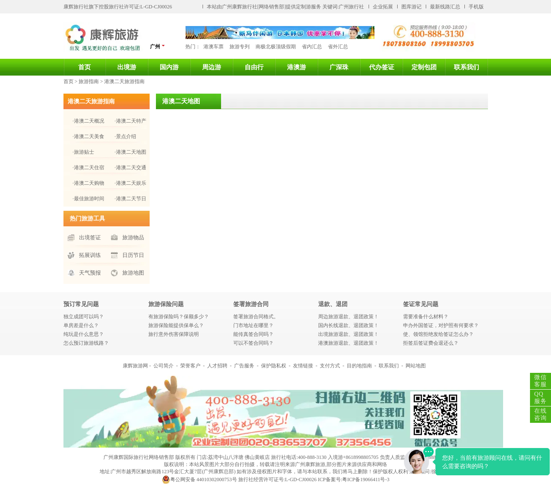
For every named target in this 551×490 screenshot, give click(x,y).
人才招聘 (217, 366)
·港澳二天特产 (130, 121)
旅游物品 (133, 237)
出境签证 (90, 237)
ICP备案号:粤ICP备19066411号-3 (353, 479)
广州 (157, 46)
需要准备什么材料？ (425, 317)
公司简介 (163, 366)
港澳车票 (213, 47)
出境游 (126, 67)
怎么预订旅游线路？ (86, 343)
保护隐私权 (273, 366)
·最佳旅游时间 (88, 199)
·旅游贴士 (83, 152)
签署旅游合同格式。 (256, 317)
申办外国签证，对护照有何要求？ (441, 325)
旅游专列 (239, 47)
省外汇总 (338, 47)
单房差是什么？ (81, 325)
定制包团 (424, 67)
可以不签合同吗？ (253, 343)
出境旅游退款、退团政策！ (348, 334)
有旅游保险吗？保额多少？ (178, 317)
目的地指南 (359, 366)
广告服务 (244, 366)
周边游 (211, 67)
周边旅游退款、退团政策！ (348, 317)
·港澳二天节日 (130, 199)
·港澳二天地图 (130, 152)
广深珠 (339, 67)
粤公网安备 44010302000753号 (199, 479)
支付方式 (330, 366)
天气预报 (90, 273)
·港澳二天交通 (130, 167)
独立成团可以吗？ (83, 317)
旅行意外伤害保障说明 (173, 334)
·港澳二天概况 (88, 121)
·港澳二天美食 (88, 136)
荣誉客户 (190, 366)
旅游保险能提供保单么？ (176, 325)
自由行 (254, 67)
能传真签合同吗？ (253, 334)
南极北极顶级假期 (276, 47)
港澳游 (296, 67)
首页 (84, 67)
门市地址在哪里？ (253, 325)
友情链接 (303, 366)
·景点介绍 (125, 136)
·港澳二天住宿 (88, 167)
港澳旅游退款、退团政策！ (348, 343)
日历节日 (133, 255)
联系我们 (466, 67)
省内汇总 (312, 47)
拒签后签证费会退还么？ (431, 343)
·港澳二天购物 (88, 183)
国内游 (169, 67)
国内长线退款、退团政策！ (348, 325)
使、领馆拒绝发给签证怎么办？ (438, 334)
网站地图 (416, 366)
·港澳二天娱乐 (130, 183)
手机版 (476, 7)
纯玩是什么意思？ (83, 334)
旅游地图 (133, 273)
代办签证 (381, 67)
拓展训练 (90, 255)
